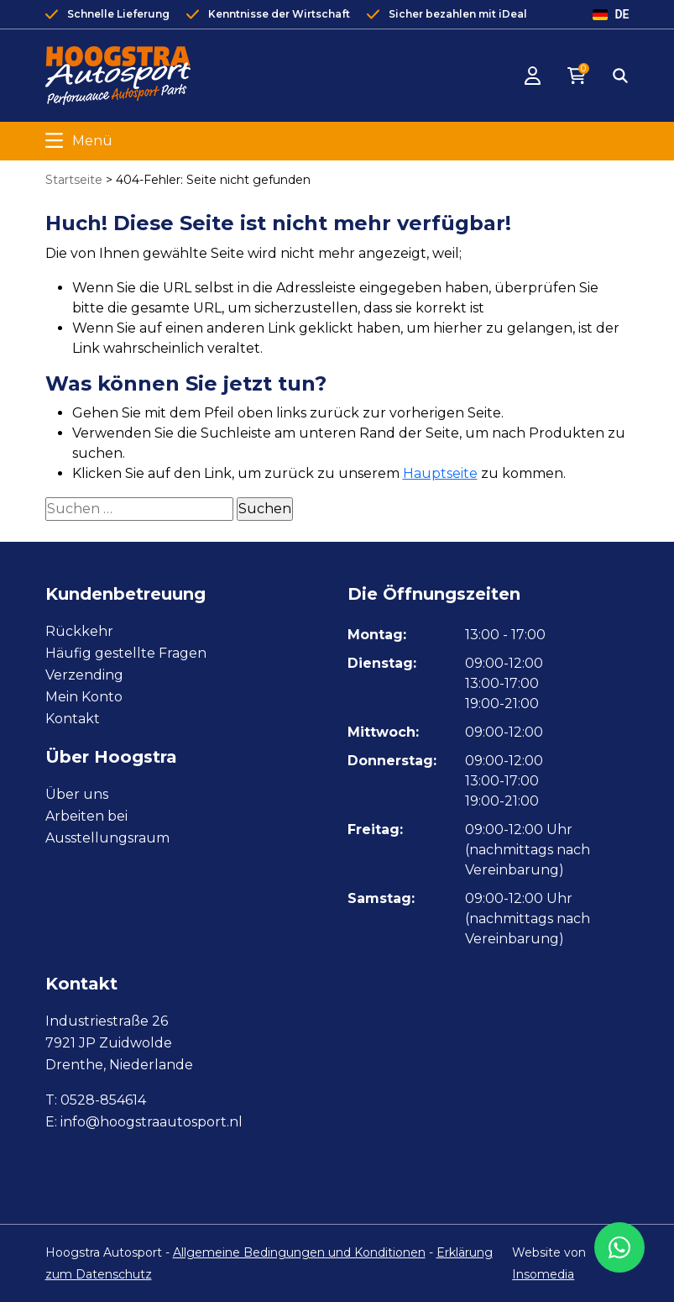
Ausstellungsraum (107, 838)
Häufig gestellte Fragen (125, 653)
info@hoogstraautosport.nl (151, 1122)
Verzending (84, 675)
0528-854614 (103, 1100)
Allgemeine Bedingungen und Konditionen (299, 1252)
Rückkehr (79, 631)
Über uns (76, 794)
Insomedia (543, 1274)
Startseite (73, 179)
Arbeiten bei (86, 816)
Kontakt (72, 719)
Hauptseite (440, 473)
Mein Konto (84, 697)
